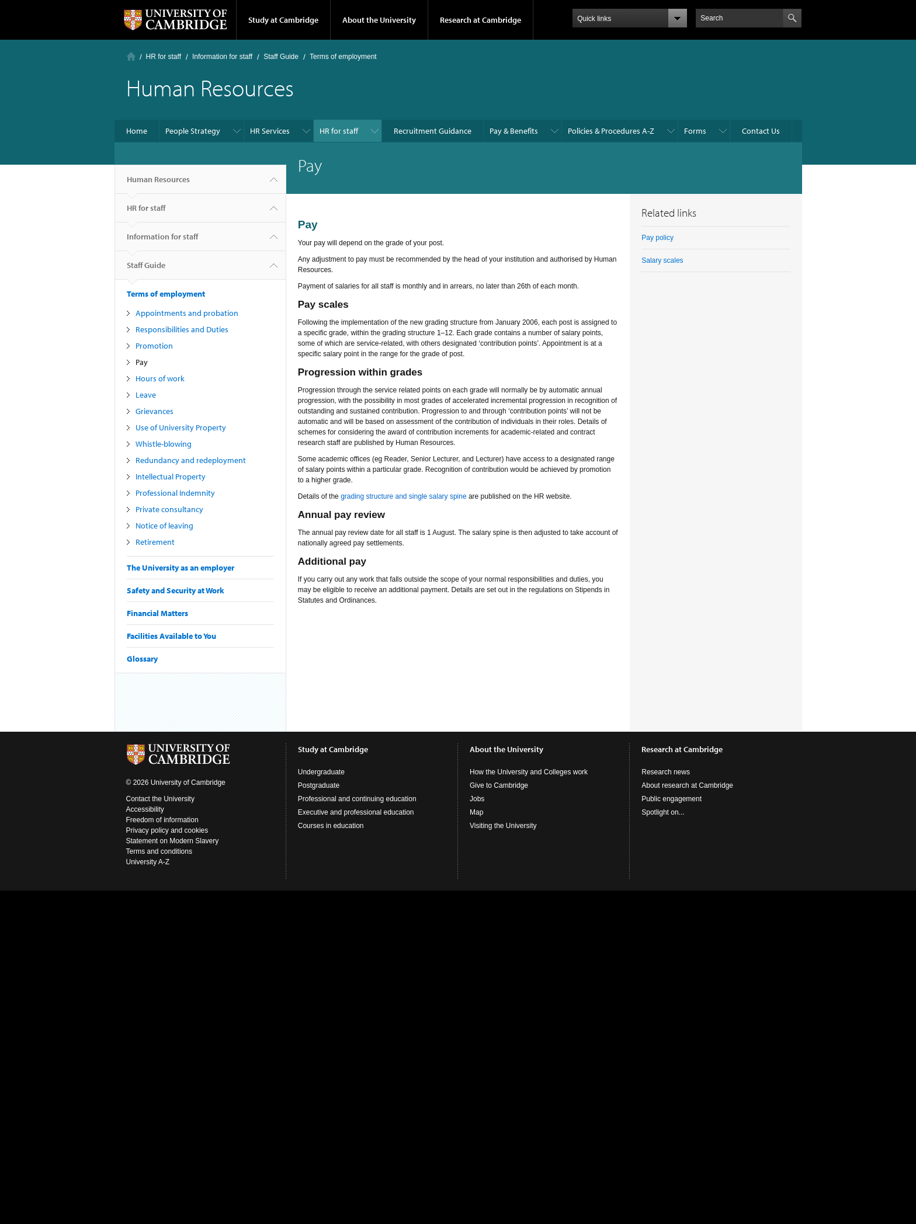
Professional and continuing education (357, 799)
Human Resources (158, 184)
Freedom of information (162, 820)
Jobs (477, 799)
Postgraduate (318, 785)
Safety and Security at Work (175, 590)
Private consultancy (169, 509)
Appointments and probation (187, 313)
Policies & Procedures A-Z (611, 131)
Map (476, 812)
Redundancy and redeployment (191, 460)
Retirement (155, 542)
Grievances (155, 411)
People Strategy (192, 131)
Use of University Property (181, 427)
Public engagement (671, 799)
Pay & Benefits (514, 131)
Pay (142, 362)
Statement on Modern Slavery (172, 841)
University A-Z (148, 862)
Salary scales (662, 260)
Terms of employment (343, 57)
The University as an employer (180, 567)
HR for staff (163, 57)
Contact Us (761, 131)
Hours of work (160, 378)
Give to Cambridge (499, 785)
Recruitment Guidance (432, 131)
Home (131, 56)
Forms (695, 131)
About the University (379, 20)
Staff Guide (281, 57)
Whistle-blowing (164, 444)
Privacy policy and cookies (167, 830)
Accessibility (145, 809)
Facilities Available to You (171, 636)
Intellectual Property (171, 476)
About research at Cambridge (687, 785)
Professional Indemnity (175, 493)
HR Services (270, 131)
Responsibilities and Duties (182, 329)
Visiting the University (503, 826)
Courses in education (331, 826)
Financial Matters (157, 613)
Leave (146, 395)
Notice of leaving (164, 525)
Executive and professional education (356, 812)
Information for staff (222, 57)
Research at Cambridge (480, 20)
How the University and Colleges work (529, 772)
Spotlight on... (662, 812)
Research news (665, 772)
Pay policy (657, 238)
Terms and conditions (159, 851)
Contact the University (160, 799)
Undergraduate (321, 772)
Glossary (142, 658)
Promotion (154, 345)
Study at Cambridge (283, 20)
